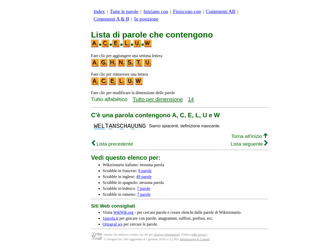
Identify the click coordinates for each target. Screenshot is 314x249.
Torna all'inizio (249, 137)
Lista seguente (249, 145)
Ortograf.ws (112, 226)
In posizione (146, 19)
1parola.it (110, 220)
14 (191, 99)
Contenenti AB (220, 11)
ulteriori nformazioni (166, 236)
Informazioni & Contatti (195, 241)
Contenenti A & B (111, 19)
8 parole (145, 172)
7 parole (143, 190)
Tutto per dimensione (158, 99)
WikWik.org (123, 214)
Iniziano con (155, 11)
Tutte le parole (124, 11)
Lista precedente (112, 145)
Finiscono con (187, 11)
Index (99, 11)
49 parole (144, 178)
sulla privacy (199, 236)
